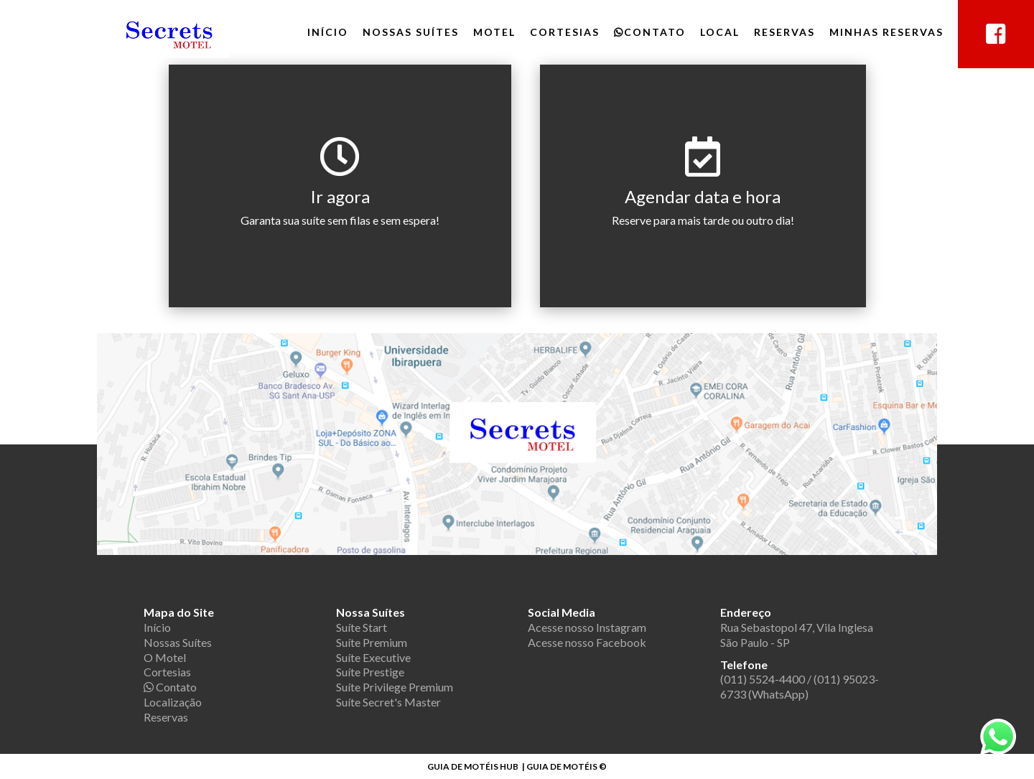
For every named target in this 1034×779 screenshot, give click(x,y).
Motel (494, 32)
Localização (173, 702)
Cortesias (565, 32)
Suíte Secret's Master (388, 702)
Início (327, 32)
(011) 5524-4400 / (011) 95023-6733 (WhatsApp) (799, 686)
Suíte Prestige (370, 671)
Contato (650, 32)
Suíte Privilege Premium (394, 687)
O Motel (165, 657)
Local (720, 32)
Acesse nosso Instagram (587, 627)
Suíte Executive (373, 657)
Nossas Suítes (411, 32)
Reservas (784, 32)
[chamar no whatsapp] (998, 751)
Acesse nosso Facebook (587, 642)
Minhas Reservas (886, 32)
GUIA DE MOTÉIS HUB (472, 766)
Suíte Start (361, 627)
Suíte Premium (371, 642)
